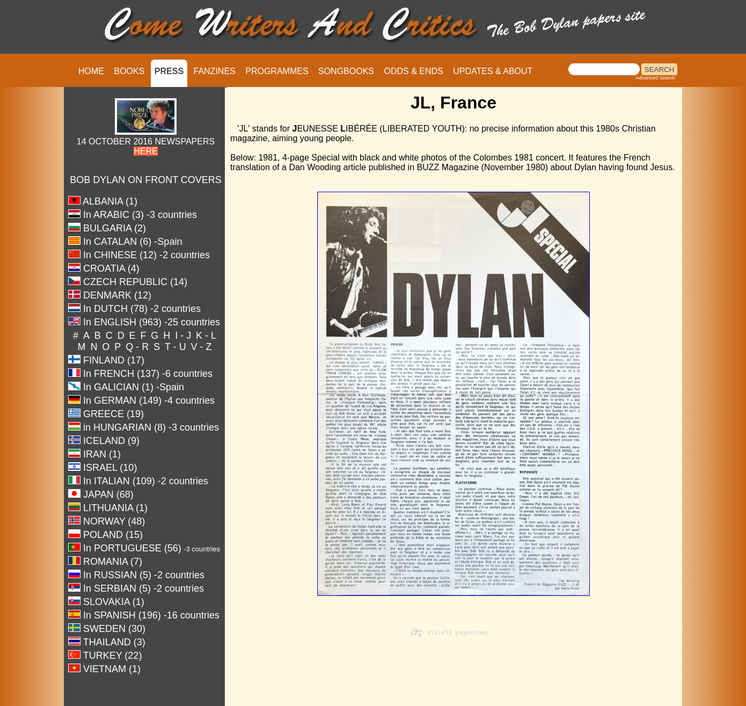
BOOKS (129, 71)
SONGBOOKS (346, 71)
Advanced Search (655, 78)
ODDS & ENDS (413, 71)
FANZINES (215, 71)
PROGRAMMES (276, 71)
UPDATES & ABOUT (492, 71)
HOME (91, 71)
